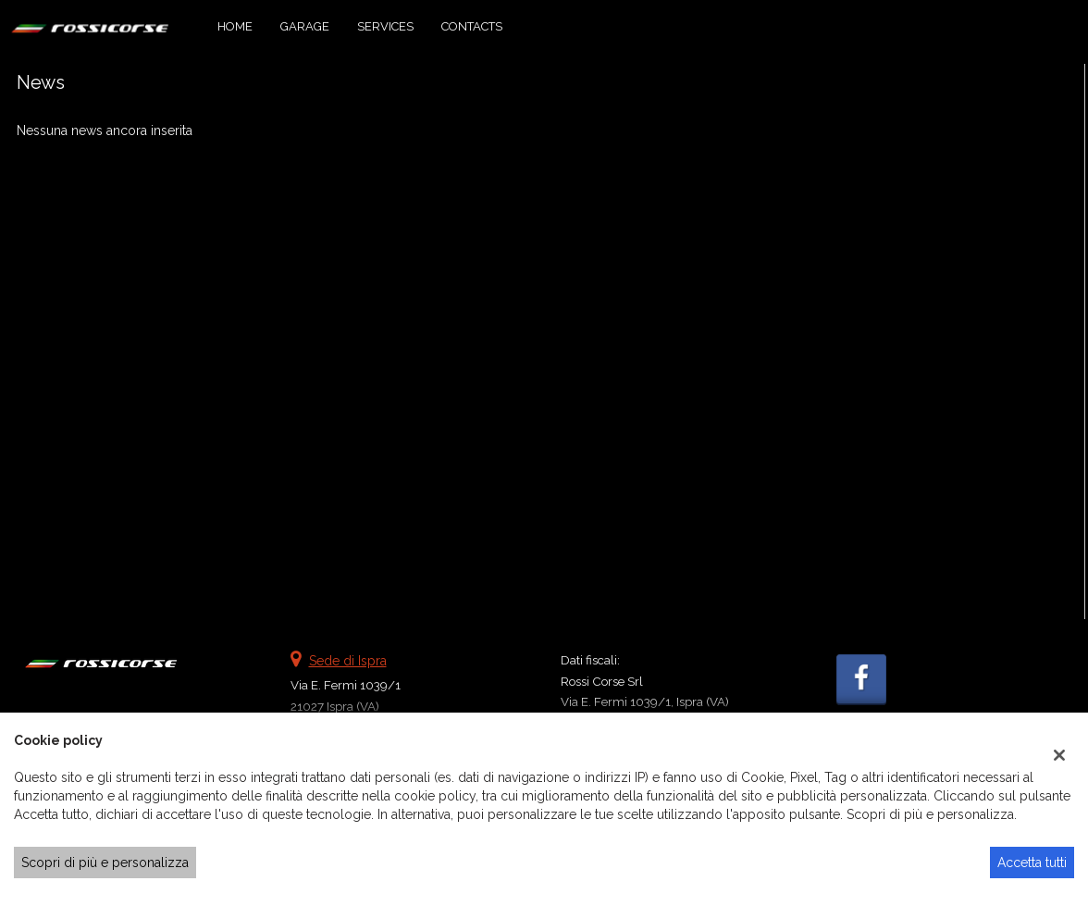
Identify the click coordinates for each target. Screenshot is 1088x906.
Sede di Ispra (348, 660)
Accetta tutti (1032, 862)
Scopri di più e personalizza (105, 862)
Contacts (471, 26)
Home (235, 26)
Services (385, 26)
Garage (304, 26)
